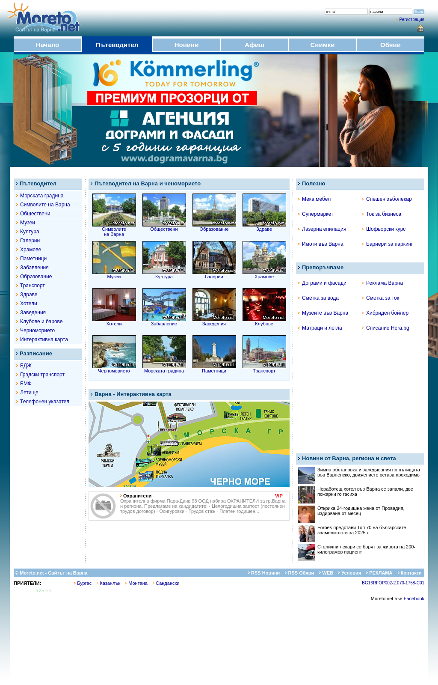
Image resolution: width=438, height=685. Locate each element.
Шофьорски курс (383, 229)
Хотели (28, 304)
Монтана (136, 583)
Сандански (166, 583)
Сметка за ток (380, 298)
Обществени (35, 214)
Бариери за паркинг (387, 244)
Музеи (27, 223)
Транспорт (32, 286)
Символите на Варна (45, 205)
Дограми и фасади (322, 283)
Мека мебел (314, 199)
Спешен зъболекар (387, 199)
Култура (29, 232)
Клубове (264, 321)
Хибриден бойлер (385, 313)
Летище (29, 393)
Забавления (34, 268)
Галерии (30, 241)
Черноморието (37, 331)
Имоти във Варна (320, 244)
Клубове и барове (41, 322)
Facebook (414, 598)
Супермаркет (315, 214)
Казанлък (108, 583)
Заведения (33, 313)
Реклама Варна (382, 283)
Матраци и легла (320, 328)
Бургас (83, 583)
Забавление (164, 321)
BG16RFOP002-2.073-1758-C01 (393, 583)
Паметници (33, 259)
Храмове (30, 250)
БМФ (26, 384)
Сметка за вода (318, 298)
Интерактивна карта (44, 339)
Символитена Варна (114, 229)
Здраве (29, 295)
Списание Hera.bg (385, 328)
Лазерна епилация (322, 229)
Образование (36, 277)
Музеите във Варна (323, 313)
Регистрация (412, 19)
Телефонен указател (44, 402)
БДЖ (26, 366)
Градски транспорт (42, 375)
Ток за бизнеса (381, 214)
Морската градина (42, 196)
